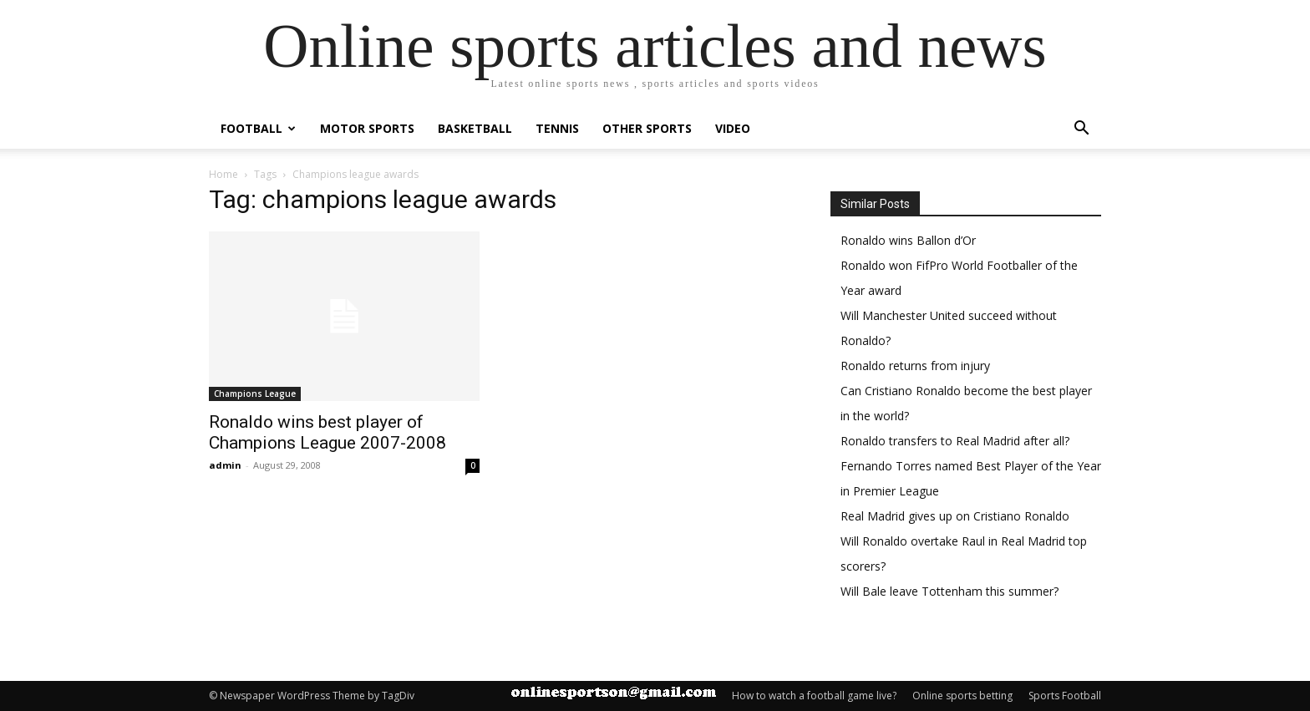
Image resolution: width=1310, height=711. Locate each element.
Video (732, 128)
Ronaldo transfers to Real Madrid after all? (954, 441)
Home (223, 174)
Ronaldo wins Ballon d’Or (908, 240)
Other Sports (647, 128)
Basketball (475, 128)
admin (225, 465)
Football (258, 128)
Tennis (557, 128)
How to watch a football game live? (814, 695)
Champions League (255, 393)
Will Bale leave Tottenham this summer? (949, 591)
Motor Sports (367, 128)
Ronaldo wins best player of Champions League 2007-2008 (327, 432)
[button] (1081, 130)
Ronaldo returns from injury (915, 365)
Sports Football (1064, 695)
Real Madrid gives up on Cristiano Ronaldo (954, 516)
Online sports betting (962, 695)
